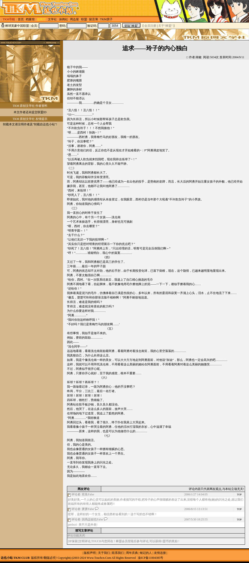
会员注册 (150, 25)
